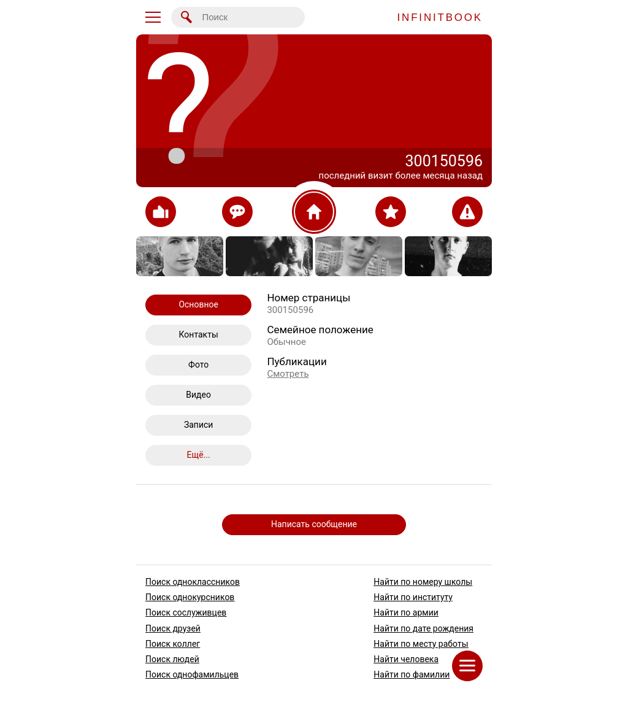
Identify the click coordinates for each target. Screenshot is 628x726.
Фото (198, 364)
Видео (198, 395)
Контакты (198, 334)
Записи (198, 425)
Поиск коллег (172, 643)
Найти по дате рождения (423, 628)
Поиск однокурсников (189, 597)
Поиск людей (172, 659)
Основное (198, 304)
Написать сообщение (314, 524)
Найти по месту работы (420, 643)
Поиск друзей (173, 628)
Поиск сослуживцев (185, 612)
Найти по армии (405, 612)
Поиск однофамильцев (192, 674)
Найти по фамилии (411, 674)
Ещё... (198, 455)
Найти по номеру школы (422, 582)
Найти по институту (413, 597)
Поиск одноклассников (192, 582)
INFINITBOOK (440, 17)
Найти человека (405, 659)
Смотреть (287, 373)
